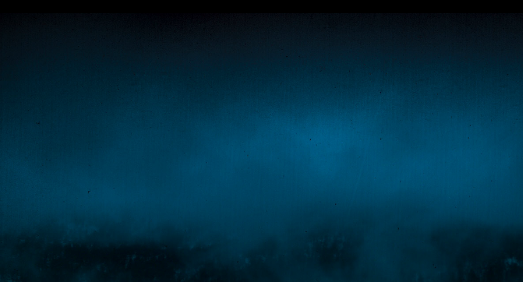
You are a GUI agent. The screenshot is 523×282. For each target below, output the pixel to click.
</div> (261, 6)
